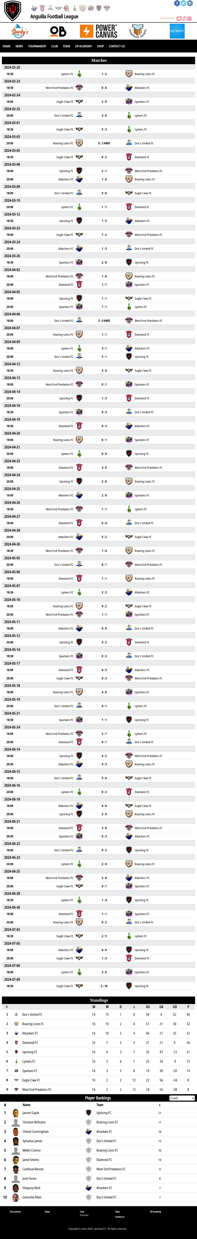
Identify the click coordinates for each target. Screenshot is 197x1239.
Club (54, 46)
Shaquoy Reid (31, 1187)
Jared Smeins (31, 1159)
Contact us (117, 46)
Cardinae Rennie (33, 1169)
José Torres (29, 1178)
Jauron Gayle (31, 1112)
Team (66, 46)
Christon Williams (34, 1122)
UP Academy (83, 46)
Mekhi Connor (32, 1150)
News (19, 46)
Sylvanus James (32, 1141)
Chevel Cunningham (36, 1131)
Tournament (37, 46)
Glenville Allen (32, 1197)
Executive (84, 1215)
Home (6, 46)
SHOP (100, 46)
